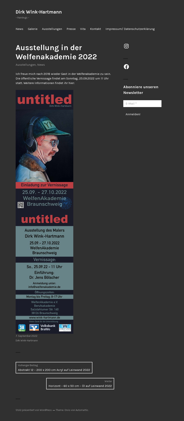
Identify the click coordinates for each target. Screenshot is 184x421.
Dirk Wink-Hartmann (39, 12)
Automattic (82, 410)
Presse (71, 29)
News (19, 29)
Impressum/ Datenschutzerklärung (130, 29)
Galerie (32, 29)
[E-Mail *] (142, 103)
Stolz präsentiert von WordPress (34, 410)
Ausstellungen (52, 29)
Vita (83, 29)
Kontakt (95, 29)
